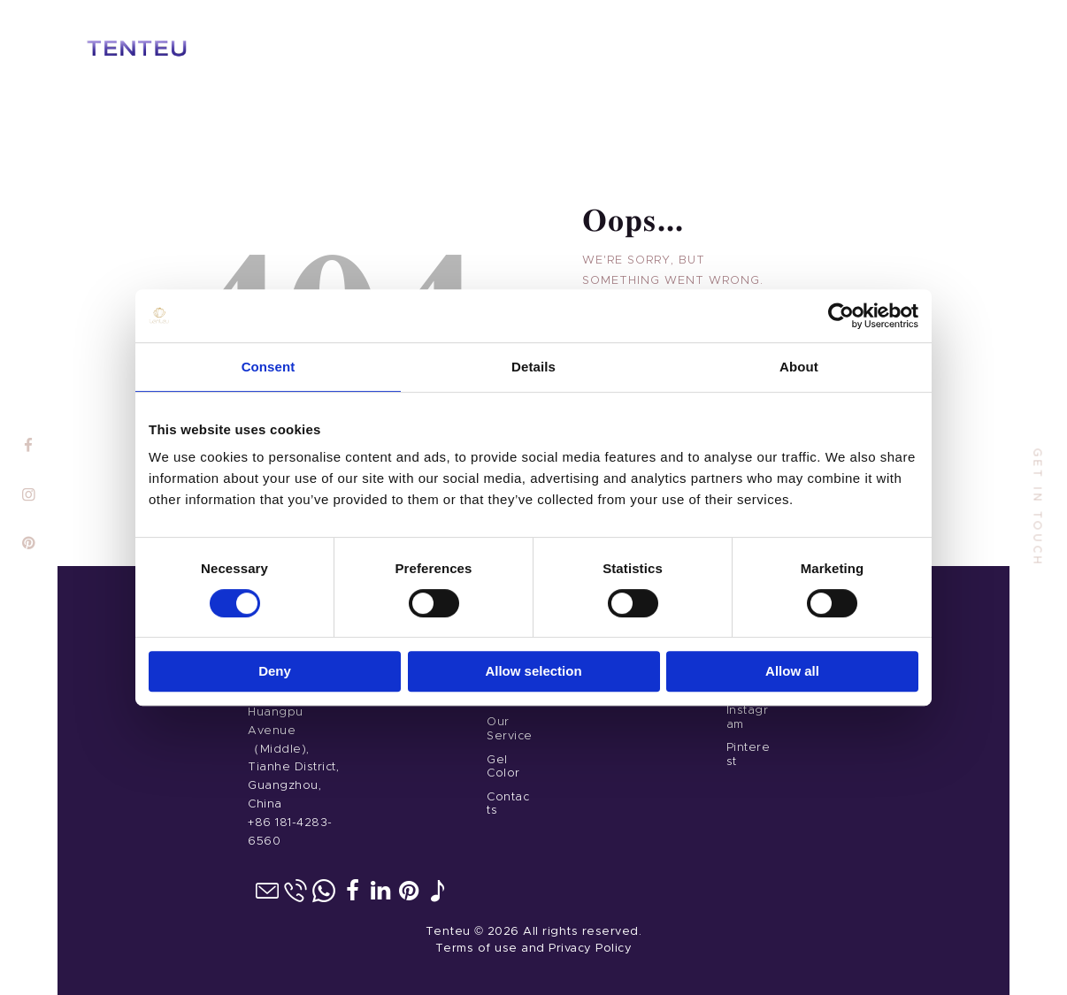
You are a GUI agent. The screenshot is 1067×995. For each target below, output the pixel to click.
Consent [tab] (269, 366)
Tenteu (448, 932)
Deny (274, 670)
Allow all (792, 670)
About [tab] (798, 366)
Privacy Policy (590, 948)
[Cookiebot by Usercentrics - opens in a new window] (841, 315)
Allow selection (533, 670)
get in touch (1037, 508)
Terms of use (476, 948)
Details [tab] (533, 366)
